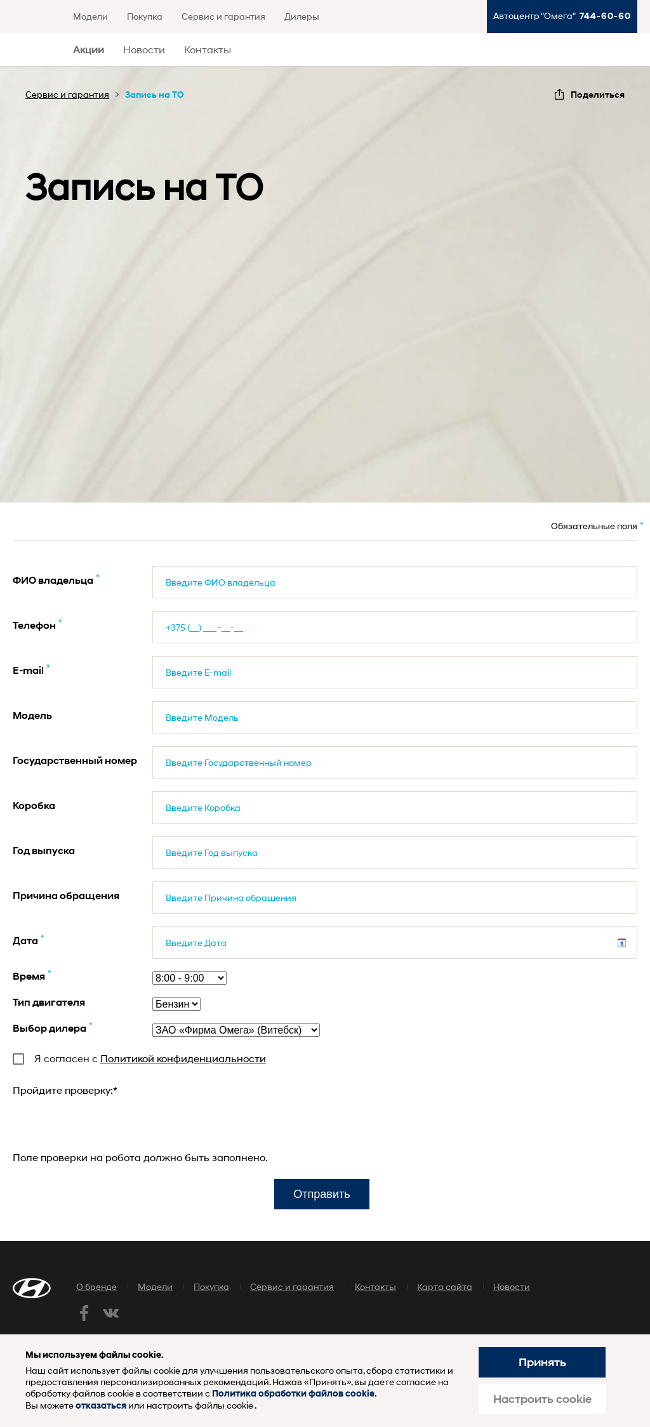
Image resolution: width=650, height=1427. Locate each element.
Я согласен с (139, 1058)
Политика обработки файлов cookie (293, 1393)
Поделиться (598, 94)
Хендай (35, 49)
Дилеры (301, 16)
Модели (90, 16)
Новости (144, 49)
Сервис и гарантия (223, 16)
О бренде (96, 1286)
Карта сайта (444, 1286)
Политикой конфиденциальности (183, 1058)
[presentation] (109, 1123)
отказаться (101, 1405)
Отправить (321, 1194)
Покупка (144, 16)
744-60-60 (605, 15)
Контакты (207, 49)
